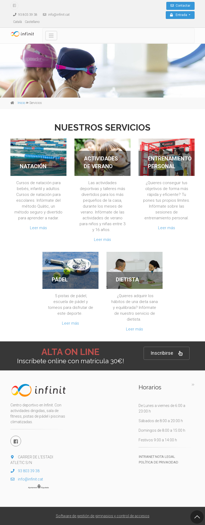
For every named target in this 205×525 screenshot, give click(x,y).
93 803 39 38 (23, 15)
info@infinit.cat (55, 15)
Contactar (180, 5)
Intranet (147, 457)
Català (17, 22)
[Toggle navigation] (51, 35)
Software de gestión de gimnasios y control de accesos (102, 516)
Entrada (179, 15)
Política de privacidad (158, 462)
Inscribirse (167, 353)
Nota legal (165, 457)
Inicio (21, 103)
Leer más (38, 227)
